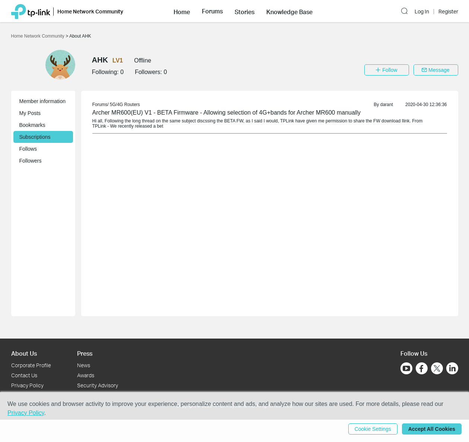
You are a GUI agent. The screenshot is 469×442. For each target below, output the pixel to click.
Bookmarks (32, 125)
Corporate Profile (31, 365)
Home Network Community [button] (90, 11)
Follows (28, 149)
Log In (422, 11)
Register (448, 11)
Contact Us (24, 375)
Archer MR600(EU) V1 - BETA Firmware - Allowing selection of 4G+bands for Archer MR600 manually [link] (226, 112)
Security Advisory (97, 385)
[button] (182, 11)
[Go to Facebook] (422, 368)
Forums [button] (212, 11)
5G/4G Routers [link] (125, 104)
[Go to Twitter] (437, 369)
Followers (30, 161)
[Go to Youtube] (406, 368)
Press (84, 353)
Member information (42, 101)
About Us (24, 353)
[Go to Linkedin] (452, 368)
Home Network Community (38, 36)
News (83, 365)
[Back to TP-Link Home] (30, 11)
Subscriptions (35, 137)
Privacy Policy (27, 385)
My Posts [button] (30, 113)
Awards (85, 375)
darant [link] (386, 104)
